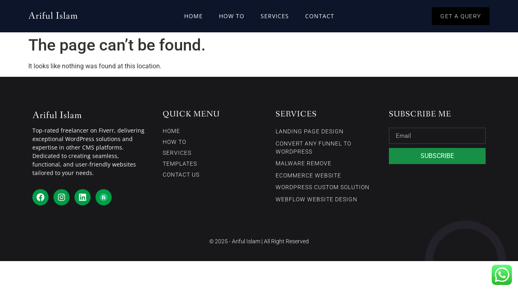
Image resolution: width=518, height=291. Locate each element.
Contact (319, 16)
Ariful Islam (53, 16)
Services (275, 16)
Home (193, 16)
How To (231, 16)
